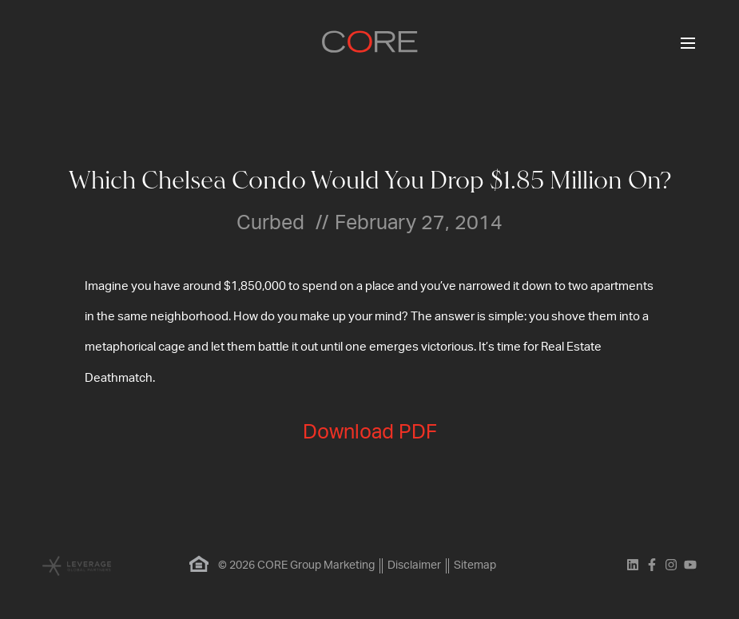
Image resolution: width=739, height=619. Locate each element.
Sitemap (475, 565)
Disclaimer (414, 565)
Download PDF (370, 432)
